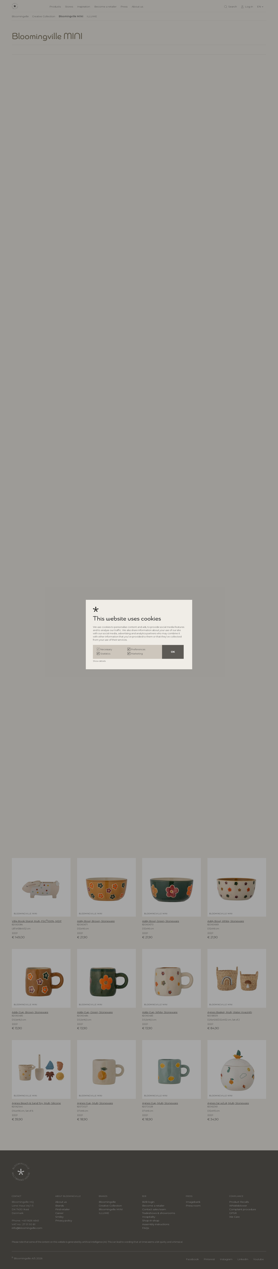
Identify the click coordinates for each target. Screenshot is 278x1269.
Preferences (138, 649)
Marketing (137, 653)
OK (173, 651)
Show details (99, 661)
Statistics (105, 653)
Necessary (106, 649)
